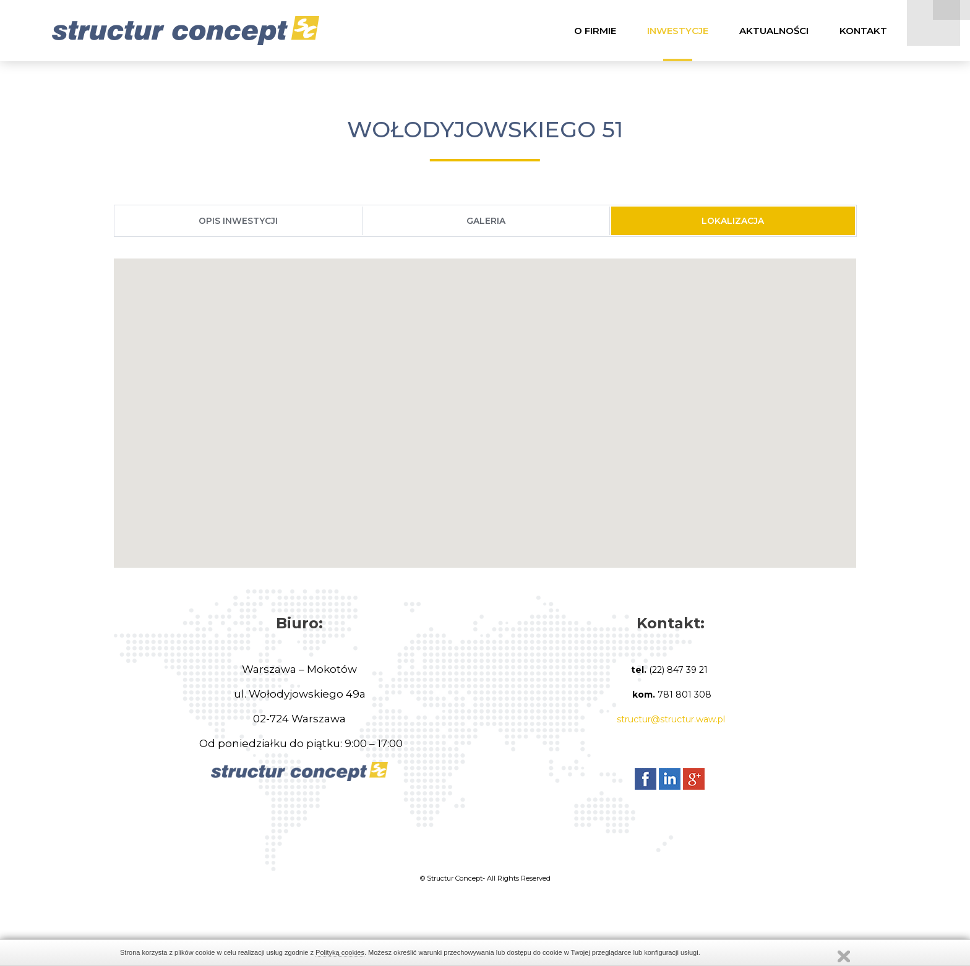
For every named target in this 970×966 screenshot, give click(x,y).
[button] (485, 404)
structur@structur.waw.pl (671, 722)
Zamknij (844, 956)
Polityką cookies (339, 952)
